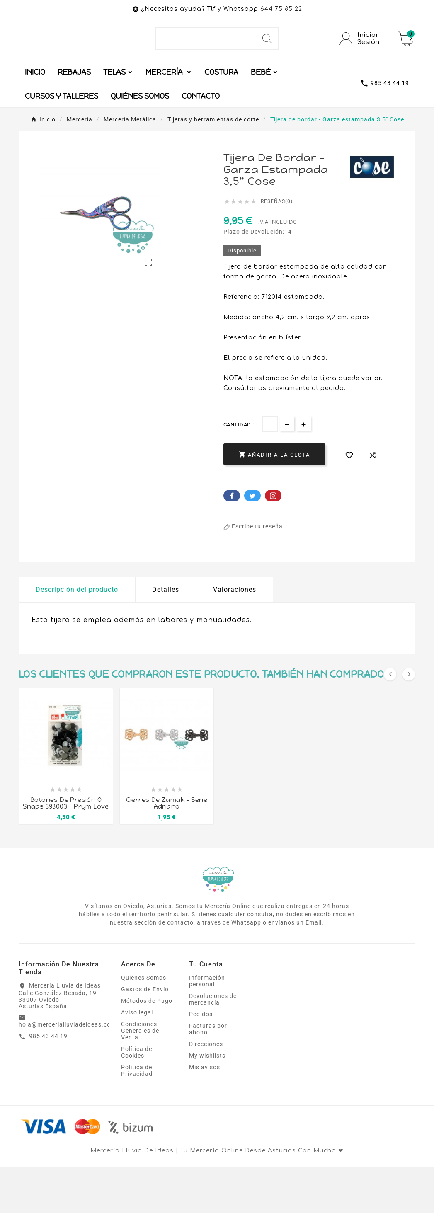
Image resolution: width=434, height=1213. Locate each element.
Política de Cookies (136, 1098)
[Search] (267, 61)
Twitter (252, 542)
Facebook (231, 542)
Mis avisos (204, 1113)
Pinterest (273, 542)
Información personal (207, 1027)
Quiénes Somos (143, 1024)
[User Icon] (363, 62)
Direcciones (206, 1090)
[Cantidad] (270, 470)
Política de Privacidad (137, 1116)
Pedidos (201, 1060)
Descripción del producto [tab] (77, 636)
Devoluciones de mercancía (213, 1045)
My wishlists (207, 1102)
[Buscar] (206, 62)
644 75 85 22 (281, 9)
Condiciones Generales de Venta (140, 1077)
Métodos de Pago (146, 1047)
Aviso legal (137, 1059)
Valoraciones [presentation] (234, 636)
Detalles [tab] (165, 636)
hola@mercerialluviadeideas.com (67, 1071)
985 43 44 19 (48, 1082)
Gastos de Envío (145, 1035)
